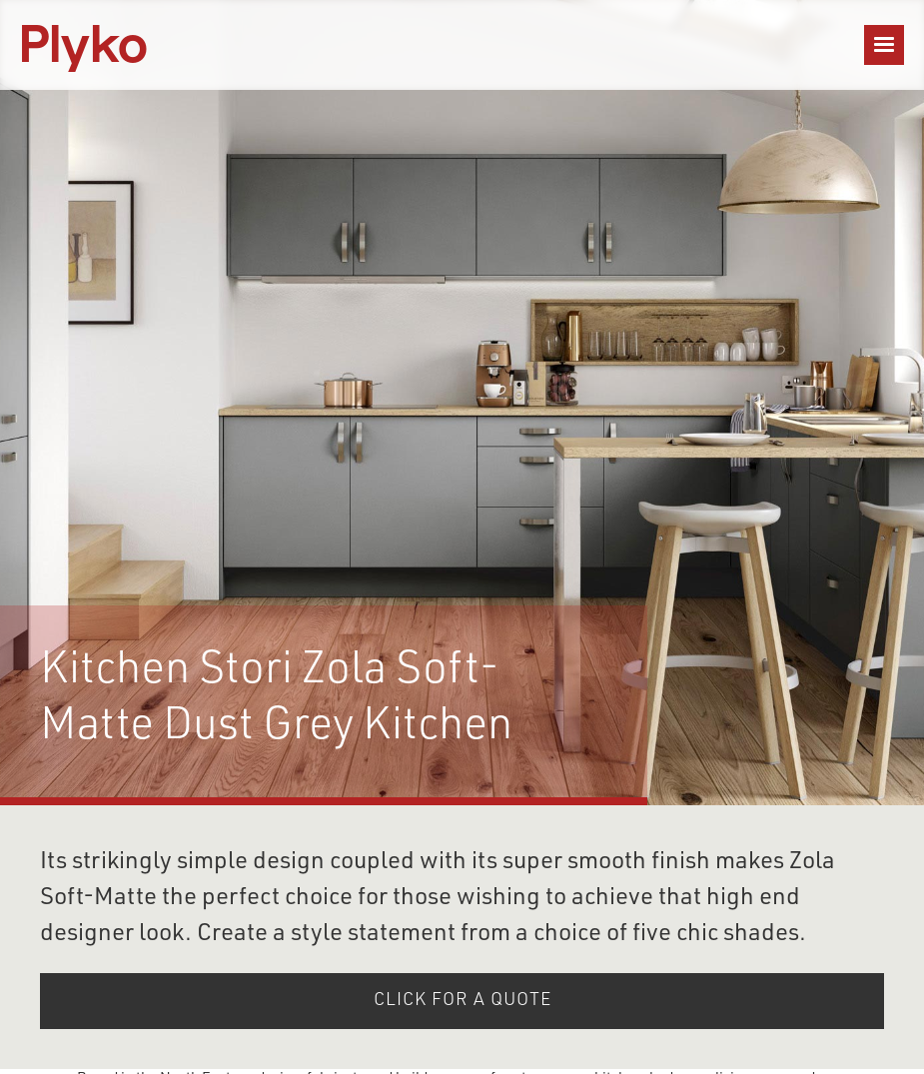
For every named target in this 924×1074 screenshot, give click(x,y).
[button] (884, 45)
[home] (84, 45)
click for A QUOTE (462, 1001)
